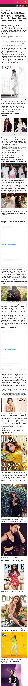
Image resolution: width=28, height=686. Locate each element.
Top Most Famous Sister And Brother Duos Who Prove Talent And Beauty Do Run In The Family (14, 40)
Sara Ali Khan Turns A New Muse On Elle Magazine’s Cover (12, 37)
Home (2, 10)
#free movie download (7, 6)
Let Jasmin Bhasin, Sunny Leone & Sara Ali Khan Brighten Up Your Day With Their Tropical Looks (14, 44)
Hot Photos (7, 10)
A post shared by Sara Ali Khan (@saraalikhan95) (13, 265)
